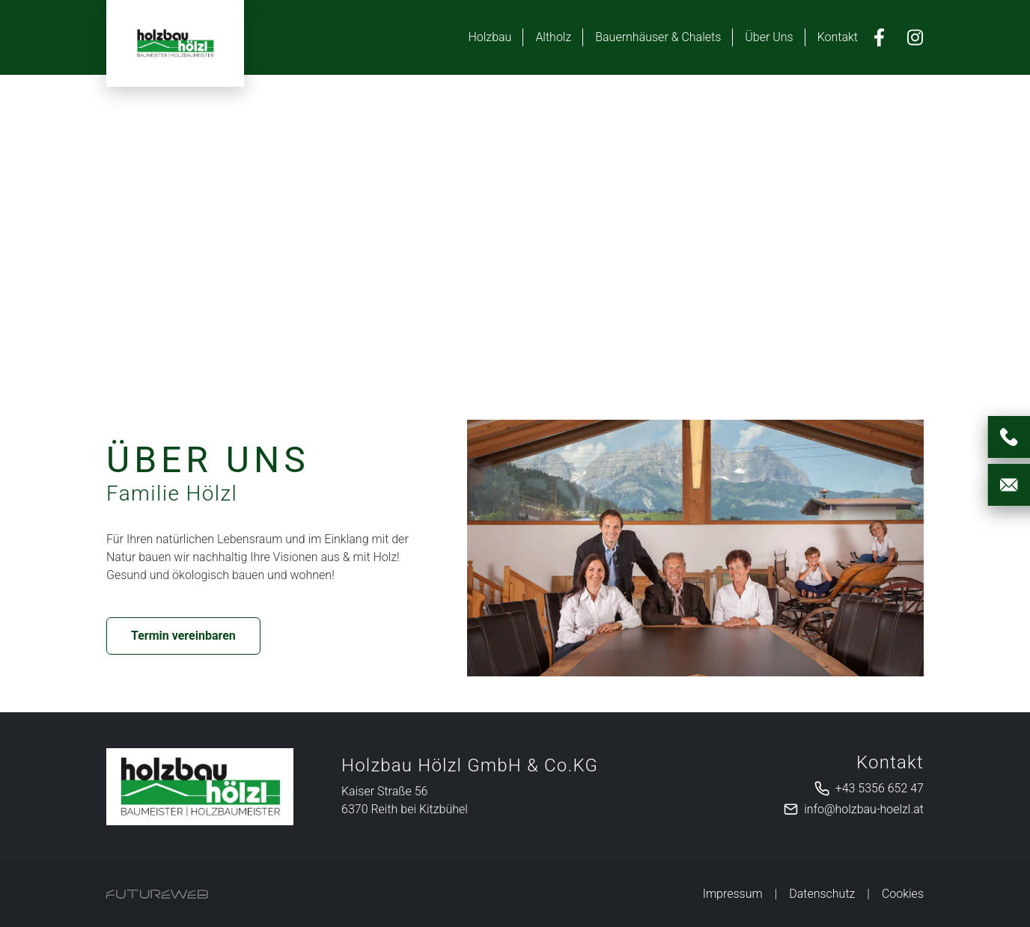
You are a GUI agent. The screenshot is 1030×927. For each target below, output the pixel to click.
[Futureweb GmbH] (157, 894)
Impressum (733, 894)
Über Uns (769, 37)
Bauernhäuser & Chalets (658, 37)
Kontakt (837, 37)
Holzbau (489, 37)
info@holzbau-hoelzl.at (864, 809)
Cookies (903, 894)
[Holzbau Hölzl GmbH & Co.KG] (199, 786)
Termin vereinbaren (183, 635)
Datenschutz (822, 894)
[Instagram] (915, 37)
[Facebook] (879, 37)
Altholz (553, 37)
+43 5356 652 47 (879, 788)
